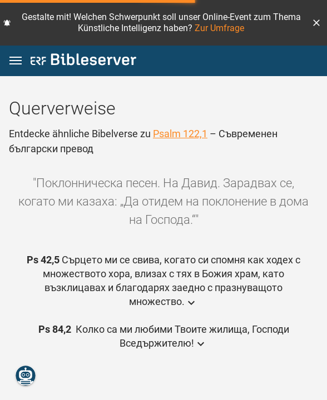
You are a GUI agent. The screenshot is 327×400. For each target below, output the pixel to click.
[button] (316, 22)
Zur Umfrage (219, 28)
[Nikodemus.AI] (26, 376)
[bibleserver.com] (83, 61)
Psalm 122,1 (180, 133)
